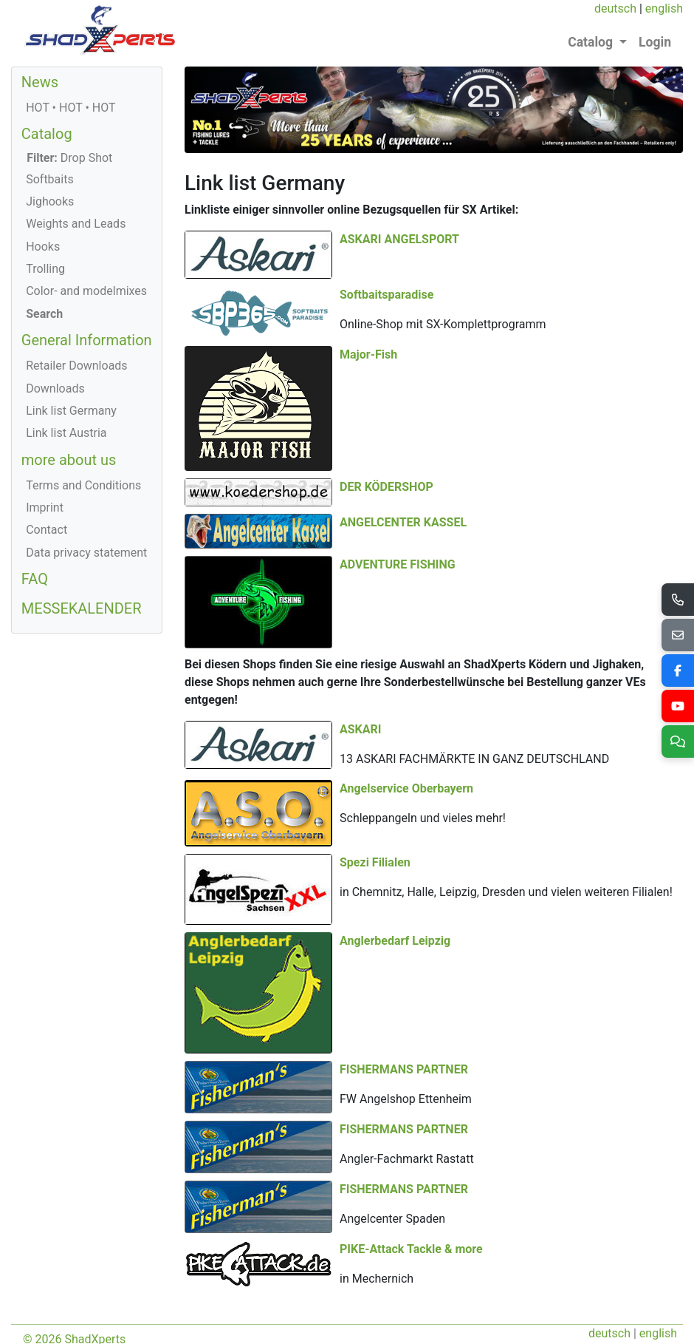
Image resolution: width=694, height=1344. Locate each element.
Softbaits (50, 179)
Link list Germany (71, 411)
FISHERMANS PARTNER (404, 960)
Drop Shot (69, 158)
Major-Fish (368, 346)
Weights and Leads (76, 224)
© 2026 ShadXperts (74, 1287)
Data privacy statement (86, 553)
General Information (86, 340)
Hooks (43, 247)
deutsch (615, 8)
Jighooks (50, 201)
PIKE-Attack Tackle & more (411, 1197)
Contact (46, 530)
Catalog (46, 134)
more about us (69, 460)
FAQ (34, 579)
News (39, 82)
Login (655, 42)
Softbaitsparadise (541, 269)
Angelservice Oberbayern (406, 666)
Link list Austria (66, 433)
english (664, 8)
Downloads (55, 388)
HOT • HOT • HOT (70, 108)
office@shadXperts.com (404, 1323)
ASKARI (360, 607)
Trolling (45, 269)
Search (44, 314)
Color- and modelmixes (86, 291)
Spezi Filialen (530, 725)
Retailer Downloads (76, 366)
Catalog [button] (592, 42)
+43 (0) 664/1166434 (277, 1323)
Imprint (44, 507)
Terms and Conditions (83, 485)
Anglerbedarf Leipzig (240, 930)
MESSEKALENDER (81, 608)
